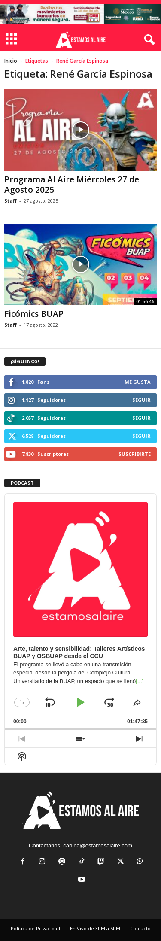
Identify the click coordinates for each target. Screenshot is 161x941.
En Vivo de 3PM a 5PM (95, 928)
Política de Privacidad (35, 928)
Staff (10, 200)
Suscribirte (134, 454)
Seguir (141, 400)
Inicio (10, 60)
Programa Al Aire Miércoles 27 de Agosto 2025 (71, 184)
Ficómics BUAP (34, 313)
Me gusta (138, 382)
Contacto (140, 928)
